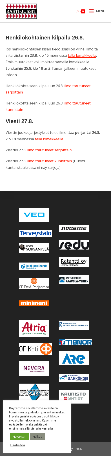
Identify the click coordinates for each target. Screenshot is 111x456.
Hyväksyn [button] (19, 436)
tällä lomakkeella (82, 55)
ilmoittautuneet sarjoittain (49, 150)
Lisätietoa (17, 445)
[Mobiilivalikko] (96, 11)
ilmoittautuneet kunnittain (49, 161)
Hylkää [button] (37, 436)
